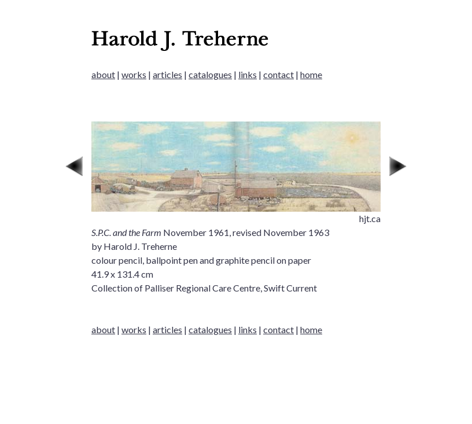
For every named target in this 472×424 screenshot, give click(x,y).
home (311, 74)
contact (278, 74)
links (247, 74)
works (133, 74)
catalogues (210, 74)
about (103, 74)
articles (167, 74)
